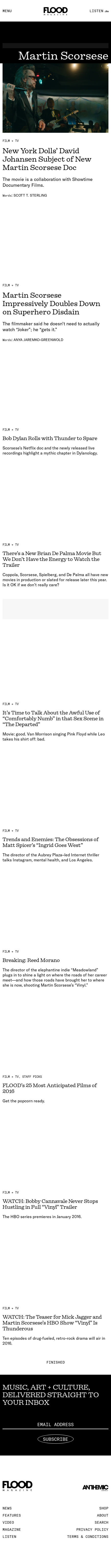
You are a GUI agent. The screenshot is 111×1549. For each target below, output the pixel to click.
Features (12, 1515)
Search (101, 1522)
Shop (103, 1508)
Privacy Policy (92, 1529)
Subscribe (55, 1439)
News (7, 1508)
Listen (9, 1536)
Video (8, 1522)
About (102, 1515)
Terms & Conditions (87, 1536)
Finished (55, 1362)
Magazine (12, 1529)
